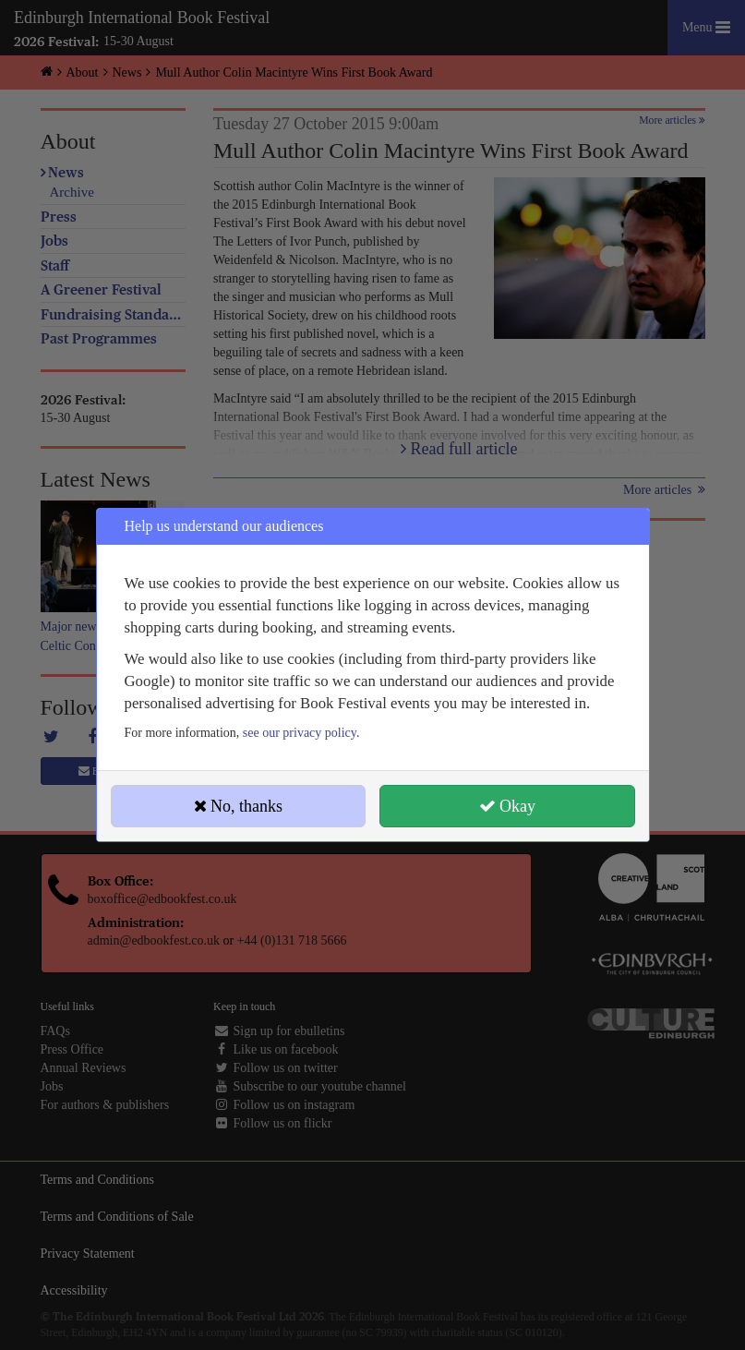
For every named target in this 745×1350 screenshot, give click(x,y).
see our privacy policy (299, 733)
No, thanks (238, 806)
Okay (507, 806)
